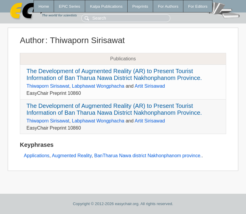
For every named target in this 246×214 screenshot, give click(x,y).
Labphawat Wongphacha (98, 86)
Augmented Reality (72, 155)
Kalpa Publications (106, 6)
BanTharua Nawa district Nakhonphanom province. (148, 155)
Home (44, 6)
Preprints (140, 6)
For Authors (168, 6)
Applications (36, 155)
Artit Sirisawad (150, 86)
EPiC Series (69, 6)
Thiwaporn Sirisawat (47, 86)
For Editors (197, 6)
